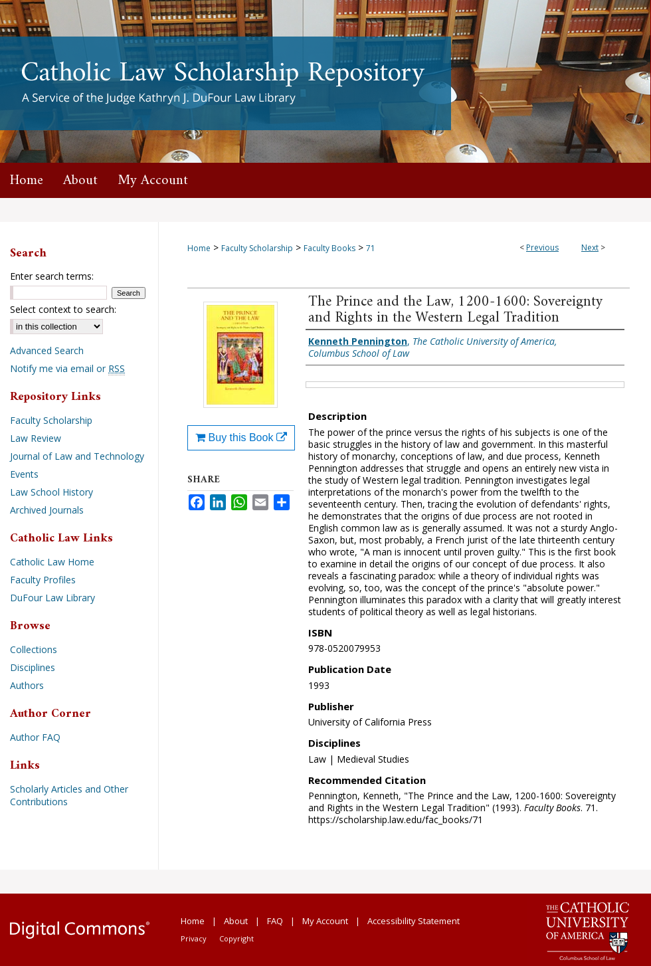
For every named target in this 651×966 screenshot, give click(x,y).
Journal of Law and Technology (77, 456)
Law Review (35, 438)
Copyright (236, 938)
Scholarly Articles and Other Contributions (69, 795)
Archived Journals (47, 510)
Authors (27, 685)
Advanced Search (47, 350)
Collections (33, 649)
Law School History (51, 492)
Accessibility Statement (413, 921)
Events (24, 474)
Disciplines (32, 667)
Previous (542, 247)
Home (199, 248)
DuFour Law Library (52, 597)
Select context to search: (63, 309)
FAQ (275, 921)
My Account (325, 921)
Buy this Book (241, 437)
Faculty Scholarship (257, 248)
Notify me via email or (67, 368)
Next (590, 247)
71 (370, 248)
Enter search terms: (52, 276)
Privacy (194, 938)
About (236, 921)
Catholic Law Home (52, 561)
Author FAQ (35, 737)
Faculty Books (329, 248)
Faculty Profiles (43, 579)
